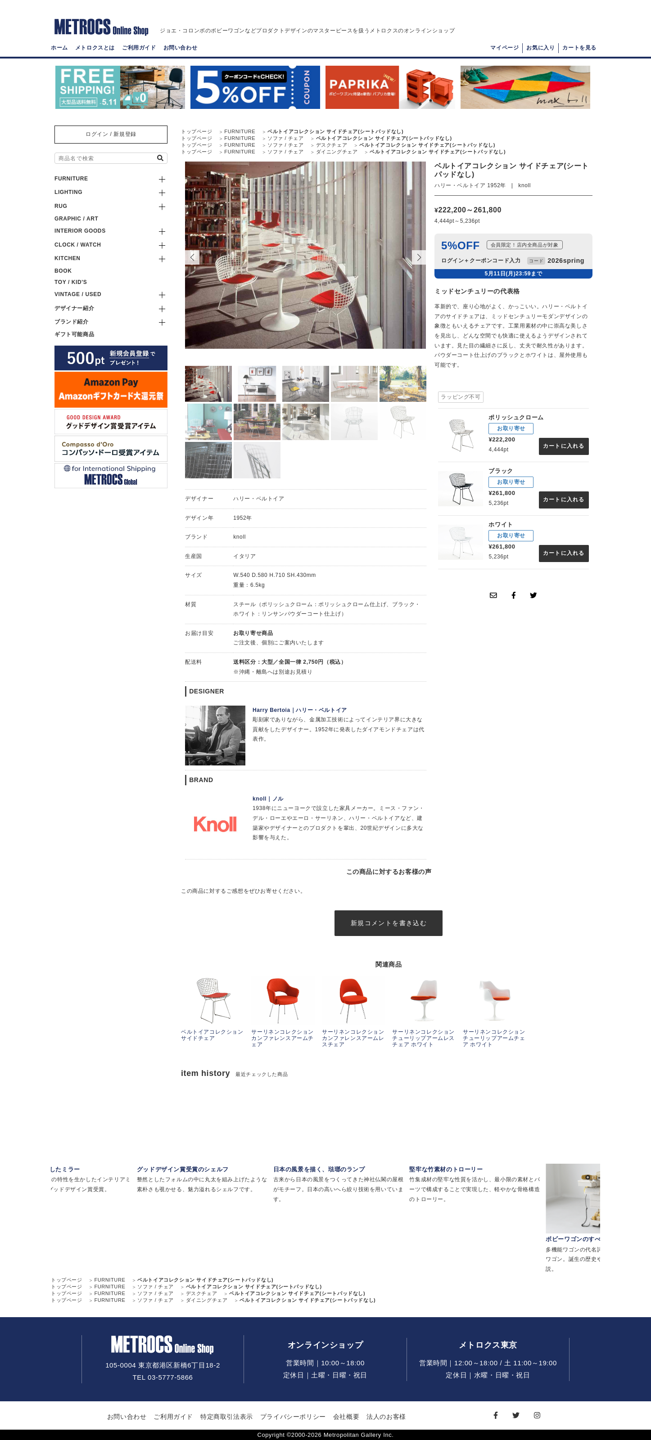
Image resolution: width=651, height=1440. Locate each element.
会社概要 (346, 1416)
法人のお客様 (386, 1416)
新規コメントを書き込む (389, 923)
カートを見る (579, 48)
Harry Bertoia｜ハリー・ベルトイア (300, 710)
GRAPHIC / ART (76, 219)
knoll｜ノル (268, 799)
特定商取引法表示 (226, 1416)
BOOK (63, 271)
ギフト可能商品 (74, 334)
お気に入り (540, 48)
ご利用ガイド (139, 48)
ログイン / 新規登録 (111, 134)
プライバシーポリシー (293, 1416)
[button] (419, 257)
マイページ (504, 48)
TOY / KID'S (70, 282)
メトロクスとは (95, 48)
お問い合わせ (180, 48)
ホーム (59, 48)
